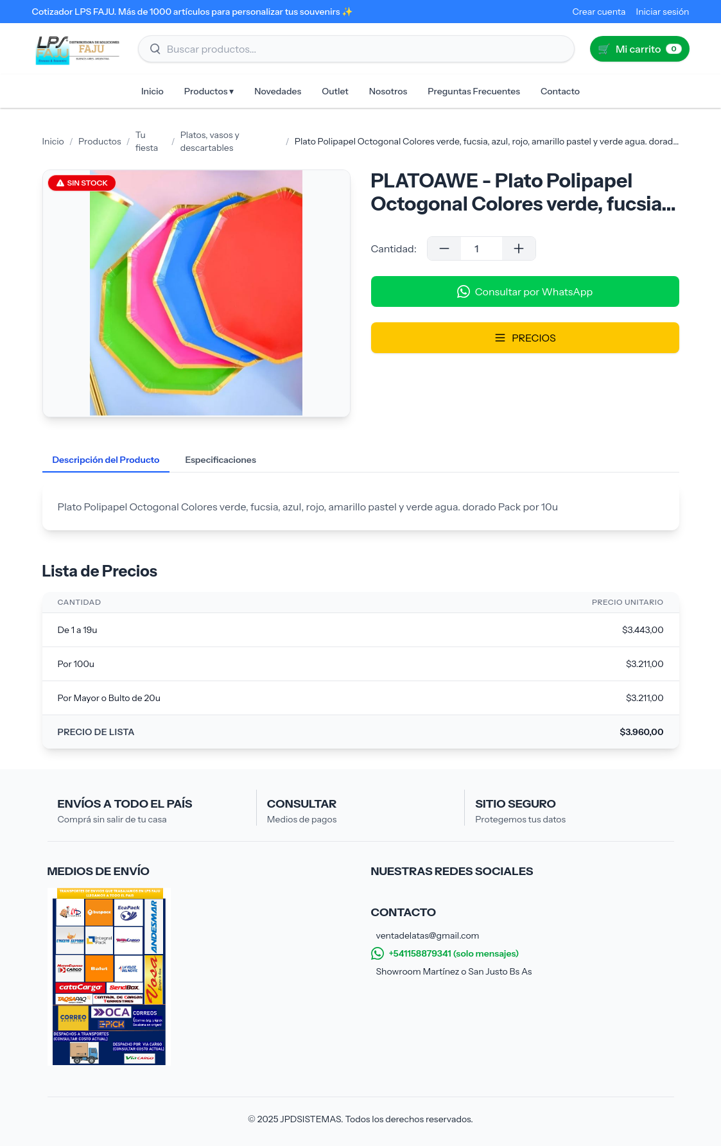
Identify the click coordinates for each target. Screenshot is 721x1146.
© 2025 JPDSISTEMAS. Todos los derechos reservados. (360, 1119)
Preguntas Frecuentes (474, 91)
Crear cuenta (598, 11)
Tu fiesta (147, 141)
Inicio (152, 91)
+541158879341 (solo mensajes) (445, 953)
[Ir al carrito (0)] (640, 49)
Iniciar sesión (663, 11)
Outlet (335, 91)
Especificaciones (220, 459)
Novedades (277, 91)
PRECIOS (525, 337)
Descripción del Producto (106, 459)
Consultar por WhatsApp (525, 291)
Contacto (560, 91)
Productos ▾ (209, 91)
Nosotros (388, 91)
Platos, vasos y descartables (209, 141)
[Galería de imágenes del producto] (196, 293)
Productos (99, 141)
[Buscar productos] (356, 48)
